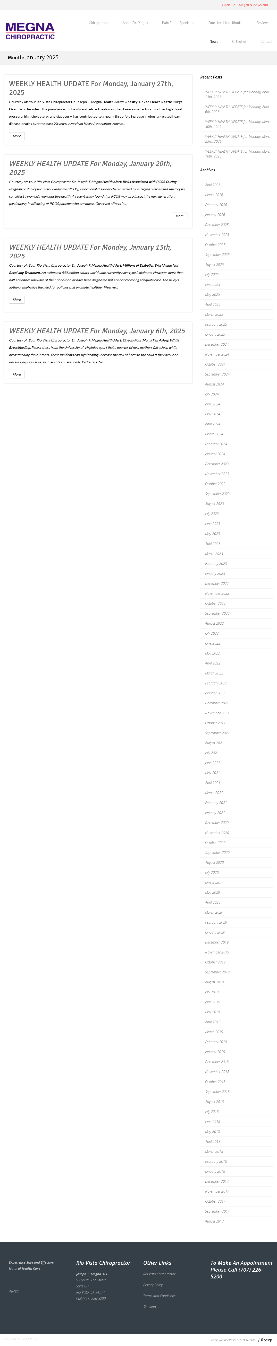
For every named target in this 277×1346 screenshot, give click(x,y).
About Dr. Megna (135, 23)
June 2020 (212, 882)
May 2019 (212, 1012)
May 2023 (212, 533)
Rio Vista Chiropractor (53, 102)
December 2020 (217, 822)
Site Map (149, 1306)
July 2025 (212, 274)
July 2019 (212, 992)
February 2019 (216, 1042)
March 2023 (214, 553)
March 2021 (214, 792)
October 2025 (215, 244)
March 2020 (214, 912)
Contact (266, 41)
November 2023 (217, 474)
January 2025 (215, 334)
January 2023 (215, 573)
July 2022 (212, 633)
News (214, 41)
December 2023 (217, 464)
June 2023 (212, 523)
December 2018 (217, 1061)
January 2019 (215, 1051)
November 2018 (217, 1071)
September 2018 (217, 1091)
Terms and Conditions (159, 1296)
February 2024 (216, 444)
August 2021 (214, 743)
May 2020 (212, 892)
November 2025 (217, 234)
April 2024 (212, 424)
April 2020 (212, 902)
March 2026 (214, 194)
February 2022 (216, 683)
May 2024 (212, 414)
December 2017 (217, 1181)
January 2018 (215, 1171)
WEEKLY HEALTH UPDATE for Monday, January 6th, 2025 (97, 330)
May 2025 (212, 294)
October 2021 (215, 723)
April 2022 (212, 663)
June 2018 (212, 1121)
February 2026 (216, 204)
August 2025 (214, 264)
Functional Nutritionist (225, 23)
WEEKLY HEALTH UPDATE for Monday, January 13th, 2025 (90, 252)
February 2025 (216, 324)
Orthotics (239, 41)
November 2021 (217, 713)
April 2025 (212, 304)
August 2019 (214, 982)
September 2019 (217, 972)
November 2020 (217, 832)
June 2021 (212, 762)
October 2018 (215, 1081)
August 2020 (214, 862)
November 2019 (217, 952)
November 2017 (217, 1191)
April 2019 (212, 1022)
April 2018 (212, 1141)
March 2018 (214, 1151)
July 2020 (212, 872)
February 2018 (216, 1161)
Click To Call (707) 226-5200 (245, 5)
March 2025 (214, 314)
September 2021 (217, 733)
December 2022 (217, 583)
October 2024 (215, 364)
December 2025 (217, 224)
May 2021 (212, 772)
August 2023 (214, 503)
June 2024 (212, 404)
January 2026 (215, 214)
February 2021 (216, 802)
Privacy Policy (153, 1285)
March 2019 (214, 1032)
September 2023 (217, 493)
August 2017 (214, 1221)
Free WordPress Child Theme (233, 1340)
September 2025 (217, 254)
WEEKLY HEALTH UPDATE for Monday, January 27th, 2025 (91, 88)
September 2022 (217, 613)
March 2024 (214, 434)
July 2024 (212, 394)
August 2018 (214, 1101)
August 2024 (214, 384)
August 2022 (214, 623)
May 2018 (212, 1131)
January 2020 (215, 932)
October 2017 (215, 1201)
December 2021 (217, 703)
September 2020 (217, 852)
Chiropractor (99, 23)
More (17, 136)
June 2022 (212, 643)
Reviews (263, 23)
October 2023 (215, 483)
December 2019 (217, 942)
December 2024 (217, 344)
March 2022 (214, 673)
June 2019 (212, 1002)
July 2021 (212, 753)
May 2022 (212, 653)
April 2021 (212, 782)
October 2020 (215, 842)
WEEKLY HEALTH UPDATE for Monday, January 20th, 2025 (90, 168)
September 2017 (217, 1211)
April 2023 (212, 543)
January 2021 (215, 812)
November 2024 (217, 354)
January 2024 (215, 454)
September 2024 (217, 374)
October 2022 (215, 603)
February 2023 (216, 563)
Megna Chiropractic (22, 1339)
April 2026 (212, 185)
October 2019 (215, 962)
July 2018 (212, 1111)
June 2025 (212, 284)
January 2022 (215, 693)
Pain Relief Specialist (178, 23)
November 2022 (217, 593)
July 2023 (212, 513)
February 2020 (216, 922)
